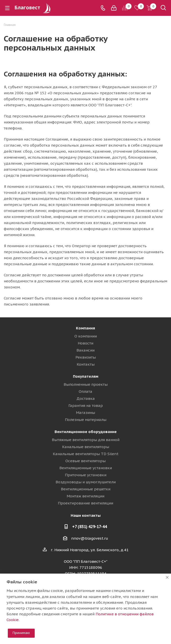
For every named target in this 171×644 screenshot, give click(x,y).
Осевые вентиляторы (85, 460)
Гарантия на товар (85, 405)
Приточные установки (85, 475)
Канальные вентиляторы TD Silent (85, 453)
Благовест (33, 7)
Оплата (85, 391)
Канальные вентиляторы (85, 446)
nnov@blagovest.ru (89, 538)
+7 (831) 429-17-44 (89, 526)
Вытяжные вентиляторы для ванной (85, 439)
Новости (85, 343)
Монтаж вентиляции (85, 496)
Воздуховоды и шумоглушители (86, 482)
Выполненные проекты (86, 384)
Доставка (85, 398)
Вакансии (85, 350)
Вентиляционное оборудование (86, 431)
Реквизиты (85, 357)
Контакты (86, 364)
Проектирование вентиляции (85, 503)
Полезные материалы (85, 419)
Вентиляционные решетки (85, 489)
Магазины (85, 412)
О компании (85, 336)
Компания (85, 328)
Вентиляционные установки (85, 467)
